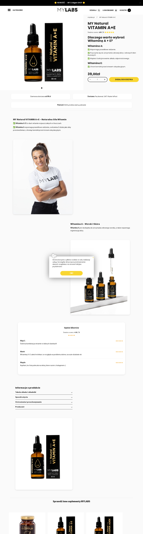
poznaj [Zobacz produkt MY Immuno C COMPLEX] (29, 456)
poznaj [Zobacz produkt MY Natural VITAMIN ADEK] (93, 456)
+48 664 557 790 (109, 476)
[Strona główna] (68, 9)
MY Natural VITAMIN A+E (108, 17)
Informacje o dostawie (16, 483)
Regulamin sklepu (14, 487)
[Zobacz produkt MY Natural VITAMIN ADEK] (87, 427)
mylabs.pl (91, 17)
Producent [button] (20, 366)
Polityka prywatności (16, 485)
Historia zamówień (58, 478)
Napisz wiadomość (37, 476)
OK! (71, 273)
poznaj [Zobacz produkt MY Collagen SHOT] (124, 456)
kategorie (18, 10)
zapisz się (63, 495)
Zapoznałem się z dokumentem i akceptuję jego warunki (38, 502)
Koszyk (123, 10)
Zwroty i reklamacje (37, 478)
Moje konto (55, 476)
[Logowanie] (115, 10)
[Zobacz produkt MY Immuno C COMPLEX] (24, 427)
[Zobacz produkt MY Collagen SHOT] (119, 427)
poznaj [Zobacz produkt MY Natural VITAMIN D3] (61, 456)
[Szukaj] (98, 10)
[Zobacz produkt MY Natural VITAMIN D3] (55, 427)
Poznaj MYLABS (13, 476)
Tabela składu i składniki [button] (26, 351)
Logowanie (107, 10)
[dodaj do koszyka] (37, 456)
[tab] (42, 351)
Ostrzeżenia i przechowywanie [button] (29, 361)
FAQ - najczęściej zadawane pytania (15, 479)
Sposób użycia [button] (22, 356)
